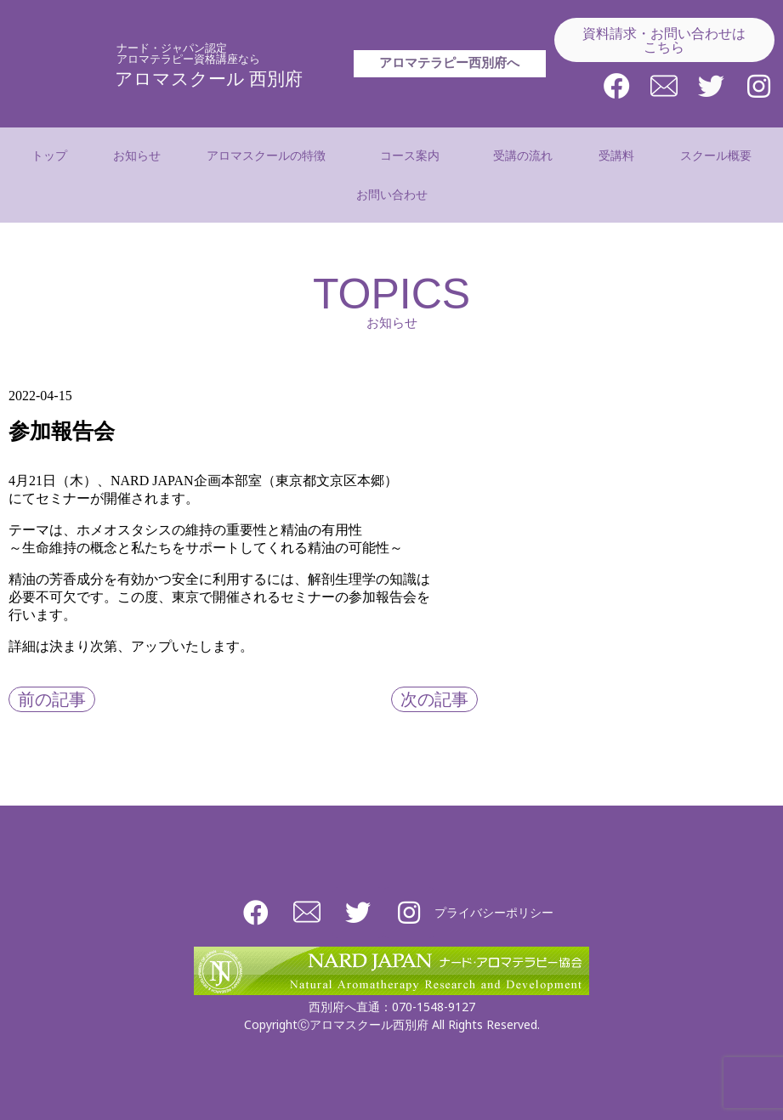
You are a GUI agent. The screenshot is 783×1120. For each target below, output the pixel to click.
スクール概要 (716, 155)
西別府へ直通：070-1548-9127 (392, 1006)
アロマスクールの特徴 (270, 155)
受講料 (616, 155)
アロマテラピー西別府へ (449, 82)
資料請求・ (664, 40)
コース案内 (414, 155)
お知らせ (137, 155)
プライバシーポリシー (493, 912)
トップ (49, 155)
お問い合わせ (392, 194)
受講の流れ (523, 155)
